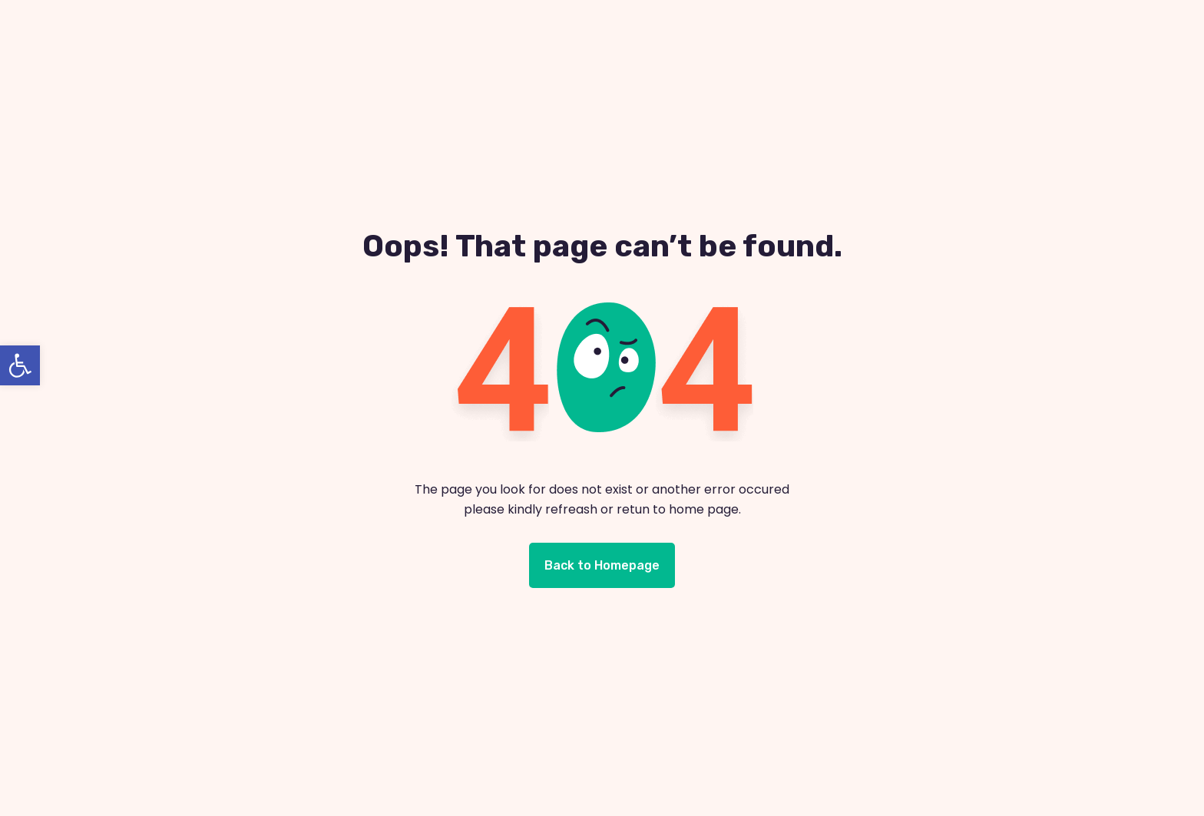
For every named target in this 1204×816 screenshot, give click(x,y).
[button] (20, 365)
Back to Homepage (602, 565)
